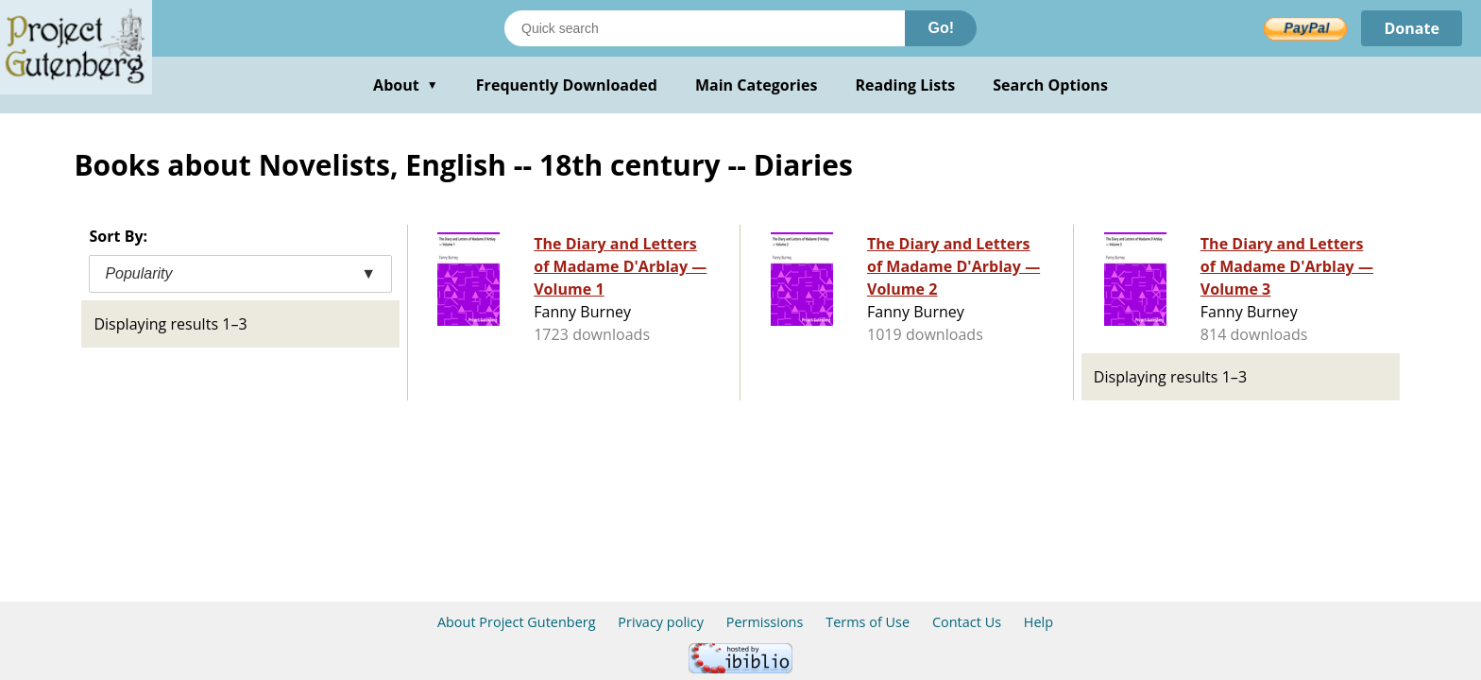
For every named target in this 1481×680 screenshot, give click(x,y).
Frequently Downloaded (566, 85)
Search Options (1050, 85)
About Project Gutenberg (516, 622)
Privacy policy (661, 622)
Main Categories (756, 85)
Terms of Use (868, 622)
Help (1038, 622)
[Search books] (704, 28)
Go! (941, 28)
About (405, 85)
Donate (1411, 28)
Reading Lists (906, 85)
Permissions (765, 622)
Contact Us (966, 622)
